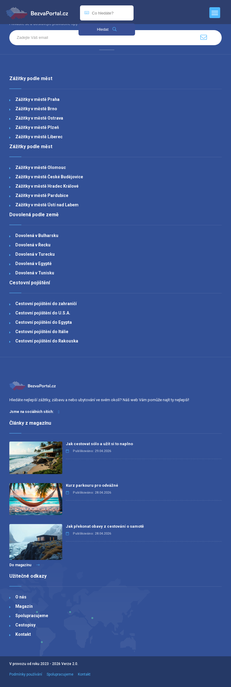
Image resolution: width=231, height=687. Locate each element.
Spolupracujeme (31, 615)
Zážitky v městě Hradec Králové (47, 186)
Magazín (24, 606)
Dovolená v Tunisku (34, 272)
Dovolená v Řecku (33, 244)
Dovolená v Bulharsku (36, 235)
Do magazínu (24, 565)
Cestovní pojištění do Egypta (43, 322)
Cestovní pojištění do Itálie (41, 331)
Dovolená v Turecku (35, 254)
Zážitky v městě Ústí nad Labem (47, 204)
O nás (20, 597)
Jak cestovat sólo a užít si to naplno (99, 444)
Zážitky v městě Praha (37, 99)
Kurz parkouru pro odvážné (92, 485)
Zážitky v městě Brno (36, 108)
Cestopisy (25, 625)
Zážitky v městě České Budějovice (49, 176)
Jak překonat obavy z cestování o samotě (105, 526)
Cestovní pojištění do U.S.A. (42, 313)
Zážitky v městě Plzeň (37, 127)
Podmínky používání (25, 674)
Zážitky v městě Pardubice (41, 195)
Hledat (106, 29)
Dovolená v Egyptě (33, 263)
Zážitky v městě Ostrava (39, 118)
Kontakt (23, 634)
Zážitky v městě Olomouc (40, 167)
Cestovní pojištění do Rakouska (46, 341)
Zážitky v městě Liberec (39, 136)
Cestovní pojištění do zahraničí (46, 303)
